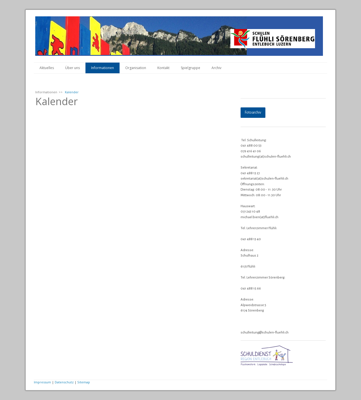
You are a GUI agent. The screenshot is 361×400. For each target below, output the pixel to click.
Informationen (102, 67)
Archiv (216, 67)
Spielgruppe (190, 67)
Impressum (42, 382)
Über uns (72, 67)
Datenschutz (64, 382)
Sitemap (83, 382)
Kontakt (163, 67)
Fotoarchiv (253, 112)
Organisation (135, 67)
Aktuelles (46, 67)
